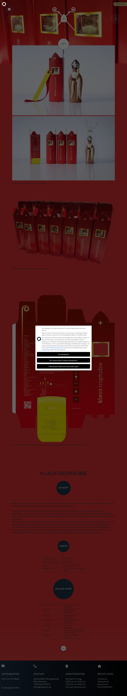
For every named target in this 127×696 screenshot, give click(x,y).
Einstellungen (46, 349)
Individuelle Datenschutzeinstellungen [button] (63, 365)
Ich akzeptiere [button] (63, 353)
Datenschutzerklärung (56, 347)
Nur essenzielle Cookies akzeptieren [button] (63, 359)
